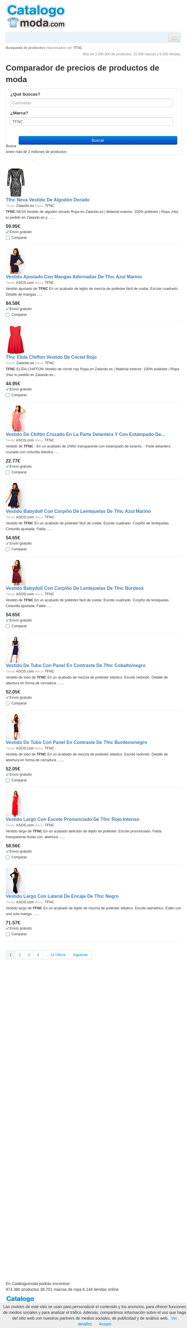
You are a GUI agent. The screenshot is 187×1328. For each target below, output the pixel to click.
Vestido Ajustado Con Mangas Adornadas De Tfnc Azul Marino (74, 276)
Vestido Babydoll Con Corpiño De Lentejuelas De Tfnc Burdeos (75, 588)
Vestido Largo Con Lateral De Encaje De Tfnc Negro (62, 896)
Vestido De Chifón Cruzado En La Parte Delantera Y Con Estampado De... (85, 434)
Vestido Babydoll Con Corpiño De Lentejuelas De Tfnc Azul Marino (78, 511)
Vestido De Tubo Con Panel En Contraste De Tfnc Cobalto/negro (76, 665)
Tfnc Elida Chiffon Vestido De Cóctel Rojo (51, 357)
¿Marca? (19, 112)
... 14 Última (55, 955)
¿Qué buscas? (25, 94)
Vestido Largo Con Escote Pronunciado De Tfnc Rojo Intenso (72, 819)
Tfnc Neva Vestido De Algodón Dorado (48, 199)
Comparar (16, 238)
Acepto (105, 1324)
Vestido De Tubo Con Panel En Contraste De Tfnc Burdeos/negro (76, 742)
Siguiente (80, 955)
